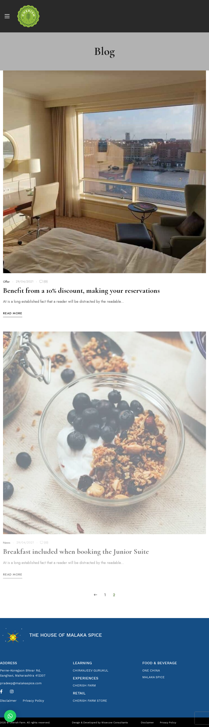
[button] (10, 716)
